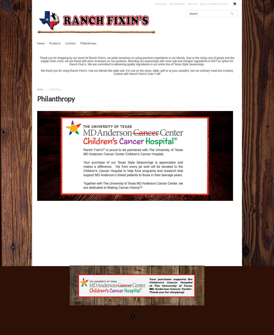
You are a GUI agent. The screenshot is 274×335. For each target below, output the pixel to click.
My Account (161, 4)
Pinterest (139, 316)
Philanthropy (88, 43)
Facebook (132, 316)
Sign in (203, 4)
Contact (70, 43)
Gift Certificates (177, 4)
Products (55, 43)
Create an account (219, 4)
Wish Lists (192, 4)
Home (41, 43)
